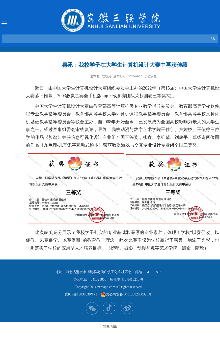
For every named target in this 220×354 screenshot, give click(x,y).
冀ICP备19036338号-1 (81, 294)
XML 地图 (110, 326)
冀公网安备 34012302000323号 (126, 294)
